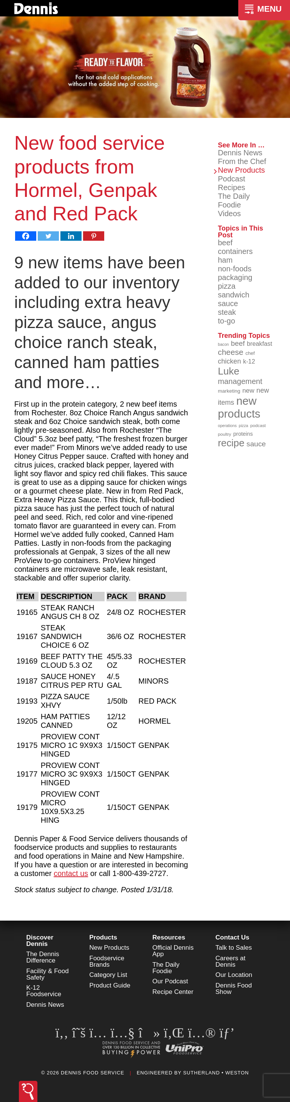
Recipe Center (173, 991)
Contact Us (233, 937)
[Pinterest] (93, 236)
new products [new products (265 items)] (239, 407)
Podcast (231, 179)
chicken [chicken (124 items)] (229, 361)
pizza (227, 286)
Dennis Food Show (234, 988)
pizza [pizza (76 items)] (243, 425)
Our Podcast (170, 981)
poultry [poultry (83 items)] (224, 434)
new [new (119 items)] (248, 390)
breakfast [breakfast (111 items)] (259, 343)
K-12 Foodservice (44, 991)
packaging (235, 277)
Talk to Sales (234, 947)
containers (235, 251)
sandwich (233, 295)
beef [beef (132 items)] (238, 343)
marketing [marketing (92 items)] (229, 391)
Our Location (234, 974)
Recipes (231, 187)
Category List (108, 974)
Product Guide (110, 985)
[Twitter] (48, 236)
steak (227, 312)
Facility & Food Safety (47, 974)
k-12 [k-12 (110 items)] (249, 361)
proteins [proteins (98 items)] (243, 434)
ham (225, 260)
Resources (169, 937)
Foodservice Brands (107, 961)
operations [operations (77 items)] (227, 425)
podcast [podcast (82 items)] (258, 425)
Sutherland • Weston (216, 1073)
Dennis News (240, 153)
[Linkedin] (71, 236)
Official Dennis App (173, 951)
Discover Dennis (40, 940)
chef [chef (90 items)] (250, 353)
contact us (71, 873)
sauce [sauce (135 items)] (256, 444)
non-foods (234, 269)
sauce (228, 303)
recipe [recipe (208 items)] (231, 443)
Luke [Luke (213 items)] (228, 371)
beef (225, 242)
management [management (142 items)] (240, 381)
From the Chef (242, 161)
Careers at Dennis (230, 961)
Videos (229, 213)
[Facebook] (25, 236)
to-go (226, 321)
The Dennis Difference (42, 957)
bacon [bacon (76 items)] (223, 344)
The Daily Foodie (234, 200)
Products (103, 937)
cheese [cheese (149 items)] (230, 352)
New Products (241, 170)
